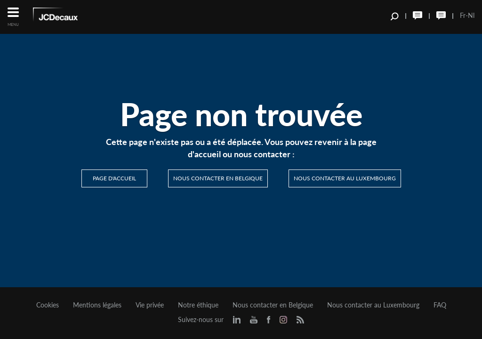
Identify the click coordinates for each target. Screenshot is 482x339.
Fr (463, 15)
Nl (471, 15)
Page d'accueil (114, 178)
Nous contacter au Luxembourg (345, 178)
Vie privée (150, 305)
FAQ (440, 305)
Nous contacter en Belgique (218, 178)
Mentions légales (97, 305)
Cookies (47, 305)
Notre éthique (198, 305)
